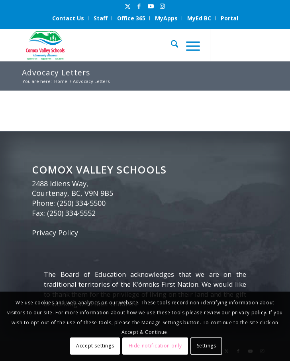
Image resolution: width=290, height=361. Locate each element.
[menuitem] (68, 18)
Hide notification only (155, 345)
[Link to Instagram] (162, 6)
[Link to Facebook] (139, 6)
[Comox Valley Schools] (120, 45)
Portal (229, 18)
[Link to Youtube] (151, 6)
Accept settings (95, 345)
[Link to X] (127, 6)
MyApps (166, 18)
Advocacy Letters (56, 72)
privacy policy (249, 312)
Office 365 (131, 18)
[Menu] (189, 45)
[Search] (170, 45)
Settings (206, 345)
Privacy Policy (55, 232)
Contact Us (68, 18)
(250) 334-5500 (81, 203)
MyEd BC (199, 18)
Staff (101, 18)
